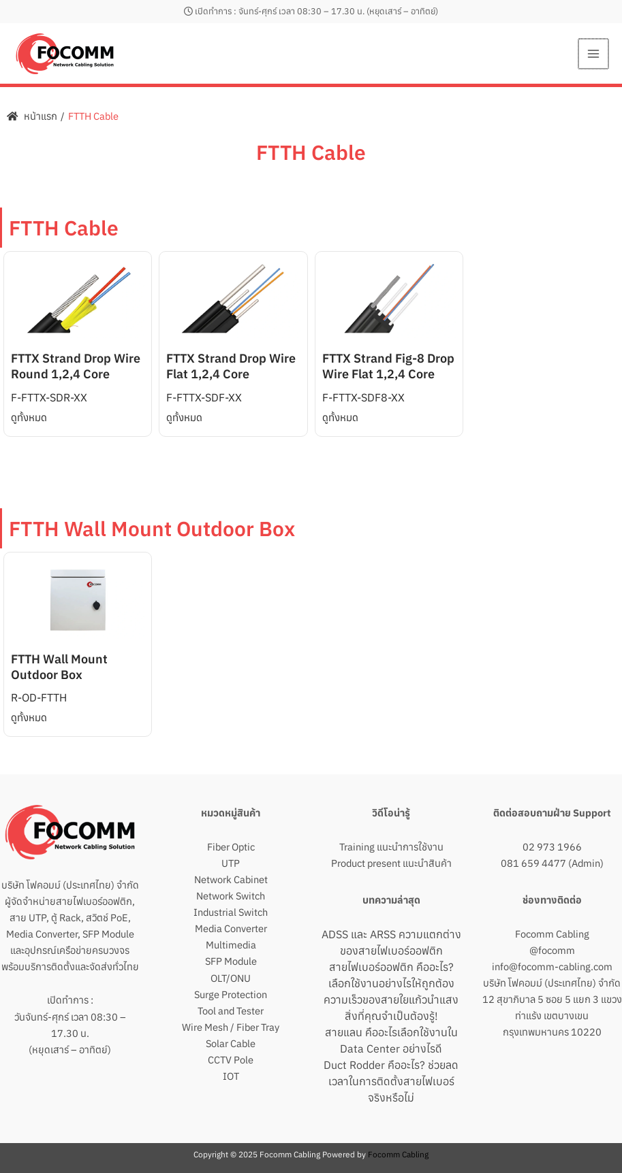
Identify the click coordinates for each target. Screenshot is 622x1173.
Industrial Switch (230, 912)
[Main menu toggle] (594, 53)
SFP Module (231, 961)
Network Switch (230, 895)
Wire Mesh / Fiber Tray (230, 1027)
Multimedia (231, 944)
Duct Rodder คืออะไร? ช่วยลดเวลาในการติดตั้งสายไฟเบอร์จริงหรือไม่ (391, 1081)
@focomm (552, 950)
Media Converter (231, 928)
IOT (231, 1076)
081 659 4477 (533, 863)
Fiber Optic (231, 846)
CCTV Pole (230, 1059)
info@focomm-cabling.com (552, 966)
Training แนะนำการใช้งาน (391, 846)
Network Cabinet (231, 879)
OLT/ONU (231, 978)
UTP (230, 863)
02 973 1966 (552, 846)
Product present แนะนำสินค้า (391, 863)
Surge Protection (230, 994)
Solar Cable (230, 1043)
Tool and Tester (231, 1010)
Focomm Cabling (552, 933)
